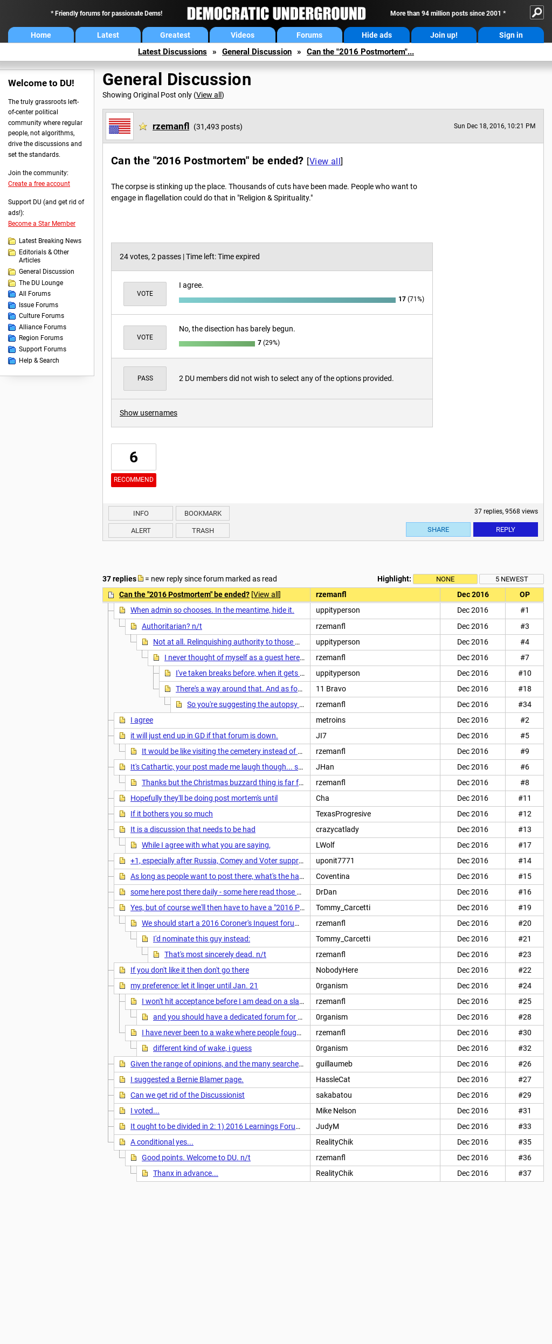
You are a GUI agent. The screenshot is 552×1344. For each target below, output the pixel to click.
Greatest (175, 35)
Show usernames (148, 412)
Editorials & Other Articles (44, 256)
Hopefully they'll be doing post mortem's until (204, 798)
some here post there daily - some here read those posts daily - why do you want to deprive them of (293, 892)
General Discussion (257, 52)
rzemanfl (171, 126)
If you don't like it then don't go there (189, 970)
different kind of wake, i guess (202, 1048)
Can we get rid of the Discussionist (187, 1095)
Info (141, 513)
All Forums (35, 293)
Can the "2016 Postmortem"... (360, 52)
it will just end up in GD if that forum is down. (204, 735)
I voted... (145, 1110)
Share (438, 529)
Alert (141, 530)
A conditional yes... (162, 1142)
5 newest (511, 579)
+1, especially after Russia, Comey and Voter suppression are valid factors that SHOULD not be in (291, 860)
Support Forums (42, 349)
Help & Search (39, 360)
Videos (242, 35)
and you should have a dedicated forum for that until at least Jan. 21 (267, 1017)
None (445, 579)
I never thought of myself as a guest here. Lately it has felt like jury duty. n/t (288, 657)
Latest (108, 35)
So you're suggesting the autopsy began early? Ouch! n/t (281, 704)
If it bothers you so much (171, 813)
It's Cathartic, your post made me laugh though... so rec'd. (226, 767)
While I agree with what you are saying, (206, 845)
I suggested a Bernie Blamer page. (187, 1079)
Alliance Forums (42, 327)
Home (41, 35)
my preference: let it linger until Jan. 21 (194, 985)
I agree (141, 720)
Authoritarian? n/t (172, 626)
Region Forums (41, 338)
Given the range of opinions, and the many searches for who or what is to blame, (263, 1063)
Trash (203, 530)
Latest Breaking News (50, 241)
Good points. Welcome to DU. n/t (196, 1157)
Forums (309, 35)
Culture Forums (41, 316)
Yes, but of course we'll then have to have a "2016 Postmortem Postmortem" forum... (270, 907)
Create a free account (39, 184)
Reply (505, 529)
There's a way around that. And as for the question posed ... (275, 688)
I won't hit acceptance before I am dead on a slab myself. (235, 1001)
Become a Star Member (41, 223)
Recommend (134, 479)
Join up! (444, 35)
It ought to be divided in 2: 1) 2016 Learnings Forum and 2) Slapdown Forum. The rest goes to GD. (292, 1126)
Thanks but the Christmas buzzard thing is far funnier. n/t (237, 782)
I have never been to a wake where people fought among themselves (255, 1032)
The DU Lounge (41, 283)
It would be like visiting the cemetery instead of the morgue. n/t (246, 751)
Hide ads (377, 35)
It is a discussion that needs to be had (193, 829)
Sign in (511, 35)
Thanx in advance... (185, 1173)
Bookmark (203, 513)
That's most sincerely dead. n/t (215, 954)
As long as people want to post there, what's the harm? (221, 876)
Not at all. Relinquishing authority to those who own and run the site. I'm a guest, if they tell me (309, 642)
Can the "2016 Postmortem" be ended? (184, 594)
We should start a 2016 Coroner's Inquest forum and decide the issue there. (266, 923)
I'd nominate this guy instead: (201, 938)
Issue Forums (38, 305)
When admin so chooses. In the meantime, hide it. (212, 610)
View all (209, 95)
